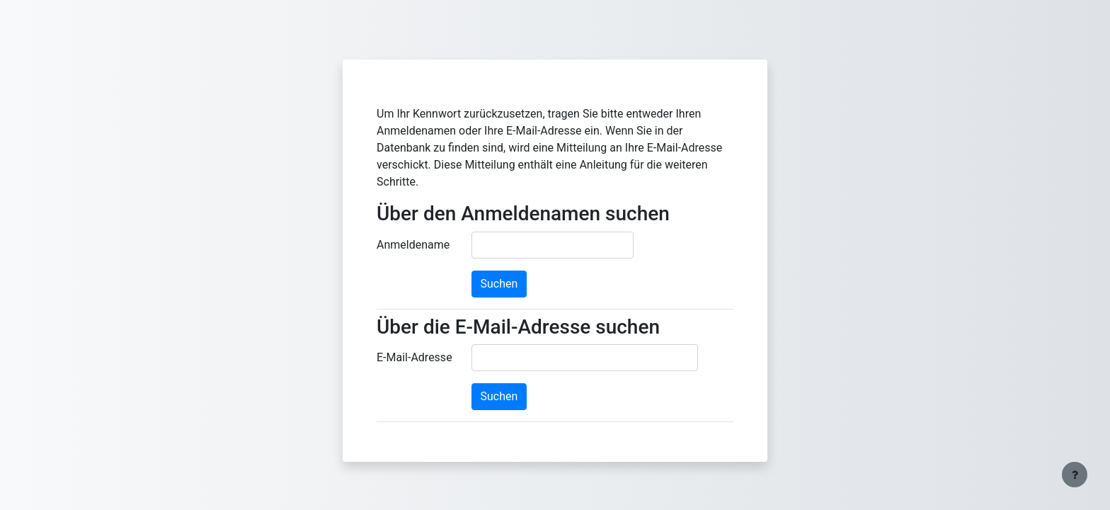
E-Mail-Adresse (414, 357)
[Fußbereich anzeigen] (1074, 474)
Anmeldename (413, 244)
